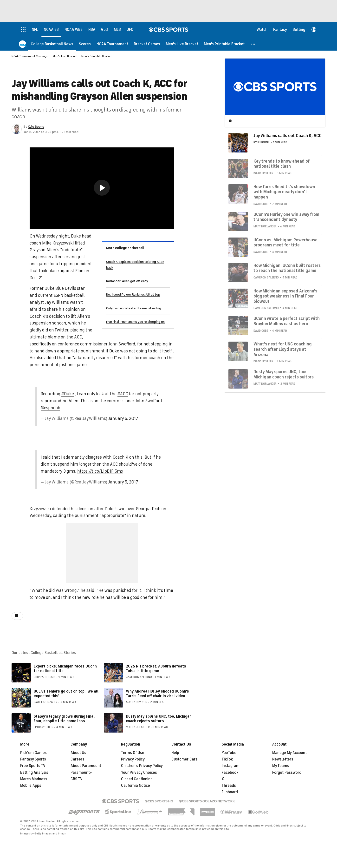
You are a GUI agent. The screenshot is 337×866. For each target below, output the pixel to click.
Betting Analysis (34, 772)
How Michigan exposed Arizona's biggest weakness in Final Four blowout (285, 296)
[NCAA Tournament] (112, 44)
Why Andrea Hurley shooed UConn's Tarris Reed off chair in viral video (157, 693)
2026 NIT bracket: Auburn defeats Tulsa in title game (156, 668)
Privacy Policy (133, 759)
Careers (77, 759)
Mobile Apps (30, 785)
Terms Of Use (132, 752)
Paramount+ (81, 772)
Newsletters (282, 759)
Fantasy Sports (33, 759)
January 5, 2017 (123, 418)
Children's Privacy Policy (142, 765)
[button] (253, 44)
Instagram (231, 765)
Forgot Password (286, 772)
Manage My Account (289, 752)
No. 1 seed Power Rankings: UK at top (133, 294)
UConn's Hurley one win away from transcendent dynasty (286, 217)
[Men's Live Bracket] (182, 44)
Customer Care (184, 759)
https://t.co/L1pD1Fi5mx (100, 471)
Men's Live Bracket (65, 56)
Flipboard (230, 792)
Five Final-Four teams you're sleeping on (135, 322)
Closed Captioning (137, 779)
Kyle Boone (36, 127)
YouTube (229, 752)
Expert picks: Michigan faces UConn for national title (65, 668)
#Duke (67, 394)
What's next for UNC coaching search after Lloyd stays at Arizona (282, 349)
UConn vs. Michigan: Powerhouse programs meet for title (285, 242)
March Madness (33, 779)
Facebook (230, 772)
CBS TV (77, 779)
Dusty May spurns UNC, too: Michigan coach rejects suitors (159, 718)
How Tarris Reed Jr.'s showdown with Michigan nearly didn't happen (284, 192)
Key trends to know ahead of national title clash (281, 164)
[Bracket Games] (147, 44)
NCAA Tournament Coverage (30, 56)
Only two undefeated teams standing (133, 308)
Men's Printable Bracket (96, 56)
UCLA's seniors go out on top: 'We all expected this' (66, 693)
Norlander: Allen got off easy (127, 281)
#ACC (122, 394)
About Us (78, 752)
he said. (88, 590)
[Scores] (85, 44)
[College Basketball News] (52, 44)
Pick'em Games (33, 752)
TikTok (227, 759)
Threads (229, 785)
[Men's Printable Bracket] (224, 44)
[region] (102, 188)
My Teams (280, 765)
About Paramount (86, 765)
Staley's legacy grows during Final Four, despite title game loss (64, 718)
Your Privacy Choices (139, 772)
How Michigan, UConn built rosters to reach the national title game (287, 268)
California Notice (135, 785)
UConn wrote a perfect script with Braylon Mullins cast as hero (286, 321)
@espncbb (50, 407)
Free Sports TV (32, 765)
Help (175, 752)
